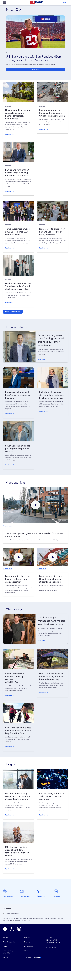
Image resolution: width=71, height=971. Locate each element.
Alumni (26, 951)
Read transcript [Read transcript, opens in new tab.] (7, 526)
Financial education (9, 942)
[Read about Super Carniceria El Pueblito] (9, 696)
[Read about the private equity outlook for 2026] (43, 815)
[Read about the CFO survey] (9, 815)
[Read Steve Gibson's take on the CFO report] (9, 191)
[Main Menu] (4, 2)
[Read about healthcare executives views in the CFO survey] (9, 302)
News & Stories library (12, 311)
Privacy (5, 957)
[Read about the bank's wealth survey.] (9, 869)
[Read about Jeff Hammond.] (9, 414)
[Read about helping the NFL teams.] (43, 693)
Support (5, 937)
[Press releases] (9, 893)
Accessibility (28, 946)
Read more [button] (35, 69)
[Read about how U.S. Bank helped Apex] (43, 129)
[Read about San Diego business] (9, 747)
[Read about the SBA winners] (9, 248)
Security (27, 937)
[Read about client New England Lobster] (43, 248)
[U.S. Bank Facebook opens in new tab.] (5, 929)
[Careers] (57, 893)
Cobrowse (6, 962)
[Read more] (43, 411)
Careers (5, 946)
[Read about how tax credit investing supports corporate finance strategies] (9, 134)
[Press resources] (26, 893)
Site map (27, 942)
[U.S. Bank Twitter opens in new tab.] (12, 929)
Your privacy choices (32, 957)
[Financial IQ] (42, 893)
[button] (65, 2)
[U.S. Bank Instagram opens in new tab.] (19, 929)
